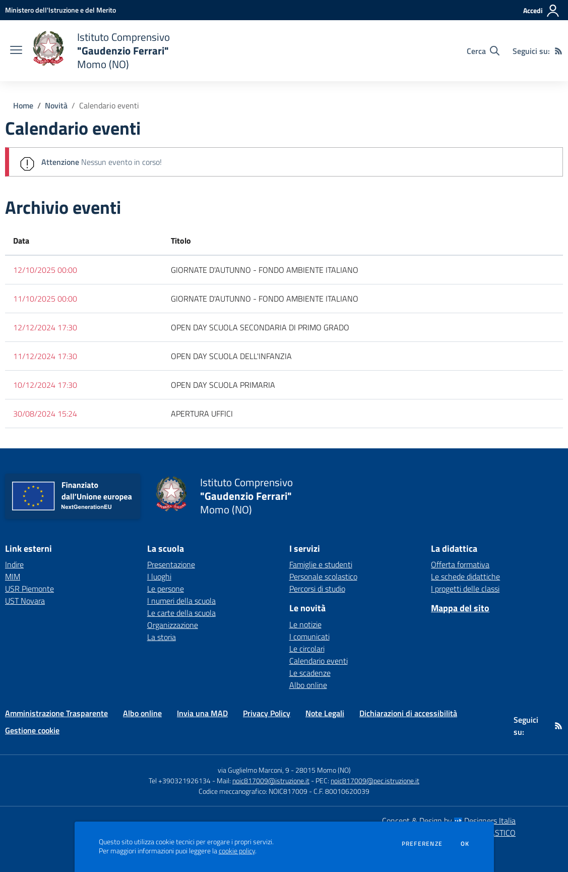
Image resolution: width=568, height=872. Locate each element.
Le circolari (307, 649)
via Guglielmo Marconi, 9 (253, 770)
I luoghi (159, 576)
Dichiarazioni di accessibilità (408, 713)
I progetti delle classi (465, 589)
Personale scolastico (323, 576)
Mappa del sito (460, 608)
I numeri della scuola (181, 601)
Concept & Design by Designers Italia (449, 821)
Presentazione (171, 564)
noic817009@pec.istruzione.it (375, 780)
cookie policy (237, 850)
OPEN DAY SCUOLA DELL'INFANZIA (231, 356)
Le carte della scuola (181, 613)
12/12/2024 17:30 (45, 327)
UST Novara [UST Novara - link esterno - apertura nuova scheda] (25, 601)
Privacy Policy (266, 713)
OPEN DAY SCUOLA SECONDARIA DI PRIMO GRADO (260, 327)
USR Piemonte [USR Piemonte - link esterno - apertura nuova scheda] (29, 589)
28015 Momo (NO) (323, 770)
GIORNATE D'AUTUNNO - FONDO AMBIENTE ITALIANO (264, 270)
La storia (161, 637)
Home (23, 105)
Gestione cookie (32, 730)
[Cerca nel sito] (483, 50)
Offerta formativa (460, 564)
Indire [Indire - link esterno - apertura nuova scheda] (14, 564)
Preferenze (422, 844)
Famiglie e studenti (320, 564)
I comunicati (309, 636)
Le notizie (305, 624)
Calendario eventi (109, 105)
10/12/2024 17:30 (45, 385)
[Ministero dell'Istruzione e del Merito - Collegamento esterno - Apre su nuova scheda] (60, 10)
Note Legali (324, 713)
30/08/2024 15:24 (45, 414)
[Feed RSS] (558, 50)
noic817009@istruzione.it (270, 780)
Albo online (308, 685)
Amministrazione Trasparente (56, 713)
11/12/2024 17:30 (45, 356)
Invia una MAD (202, 713)
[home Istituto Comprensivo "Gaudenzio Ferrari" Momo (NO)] (101, 50)
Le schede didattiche (465, 576)
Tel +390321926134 (180, 780)
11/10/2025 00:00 (45, 299)
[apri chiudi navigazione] (16, 51)
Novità (56, 105)
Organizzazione (172, 625)
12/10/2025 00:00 (45, 270)
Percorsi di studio (317, 589)
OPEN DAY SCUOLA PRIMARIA (223, 385)
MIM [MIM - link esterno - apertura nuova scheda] (12, 576)
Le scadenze (310, 673)
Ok (465, 844)
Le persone (165, 589)
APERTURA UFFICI (202, 414)
